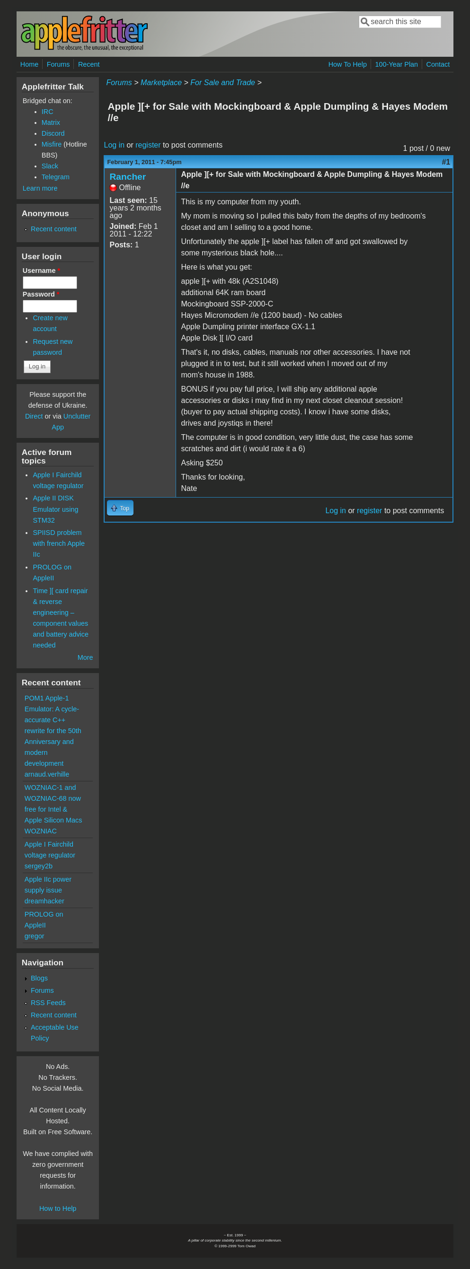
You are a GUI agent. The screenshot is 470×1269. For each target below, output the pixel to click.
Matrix (51, 122)
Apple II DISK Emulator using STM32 (55, 509)
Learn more (40, 188)
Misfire (52, 144)
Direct (34, 416)
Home (29, 64)
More (85, 657)
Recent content (54, 229)
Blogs (39, 978)
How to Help (57, 1208)
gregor (34, 936)
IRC (47, 111)
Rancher (127, 177)
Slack (50, 166)
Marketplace (161, 83)
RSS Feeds (48, 1002)
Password (41, 294)
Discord (53, 133)
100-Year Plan (396, 64)
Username (41, 270)
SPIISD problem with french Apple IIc (59, 543)
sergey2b (39, 866)
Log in (114, 145)
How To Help (347, 64)
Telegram (56, 177)
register (147, 145)
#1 (446, 162)
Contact (438, 64)
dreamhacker (44, 901)
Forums (58, 64)
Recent (89, 64)
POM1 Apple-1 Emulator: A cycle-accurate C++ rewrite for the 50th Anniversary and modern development (53, 730)
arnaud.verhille (47, 774)
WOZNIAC (41, 831)
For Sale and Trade (222, 83)
